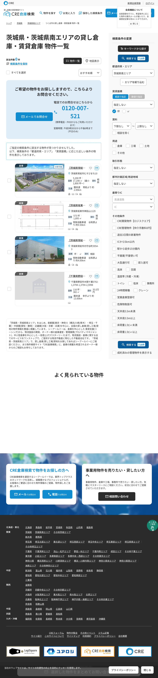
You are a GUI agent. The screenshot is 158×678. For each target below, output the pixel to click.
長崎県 (49, 618)
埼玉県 (28, 541)
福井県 (59, 570)
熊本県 (59, 618)
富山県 (38, 570)
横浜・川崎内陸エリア (85, 560)
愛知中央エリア (61, 575)
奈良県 (28, 603)
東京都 (28, 555)
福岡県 (28, 618)
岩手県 (49, 527)
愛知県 (28, 575)
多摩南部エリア (56, 555)
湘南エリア (30, 565)
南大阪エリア (76, 594)
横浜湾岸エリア (44, 560)
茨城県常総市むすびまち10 (84, 173)
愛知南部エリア (79, 575)
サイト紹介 (36, 635)
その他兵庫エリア (105, 599)
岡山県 (49, 608)
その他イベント (87, 632)
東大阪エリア (59, 594)
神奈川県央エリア (107, 560)
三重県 (28, 579)
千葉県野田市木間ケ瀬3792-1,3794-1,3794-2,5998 (84, 283)
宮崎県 (79, 618)
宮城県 (59, 527)
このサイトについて (54, 635)
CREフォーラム (56, 632)
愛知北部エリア (42, 575)
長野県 (79, 570)
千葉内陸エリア (99, 551)
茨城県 (28, 532)
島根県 (38, 608)
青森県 (38, 527)
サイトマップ (73, 635)
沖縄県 (102, 618)
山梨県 (69, 570)
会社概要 (122, 635)
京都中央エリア (42, 589)
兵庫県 (28, 599)
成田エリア (116, 551)
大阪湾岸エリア (42, 594)
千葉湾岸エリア (42, 551)
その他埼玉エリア (34, 546)
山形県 (79, 527)
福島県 (89, 527)
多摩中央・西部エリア (78, 555)
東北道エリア (59, 541)
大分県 (69, 618)
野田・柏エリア (81, 551)
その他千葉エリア (133, 551)
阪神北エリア (41, 599)
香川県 (38, 613)
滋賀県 (28, 584)
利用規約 (87, 635)
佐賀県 (38, 618)
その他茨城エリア (62, 532)
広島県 (59, 608)
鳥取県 (28, 608)
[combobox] (133, 199)
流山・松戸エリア (62, 551)
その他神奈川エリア (49, 565)
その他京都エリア (62, 589)
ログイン (150, 3)
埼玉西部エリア (77, 541)
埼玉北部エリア (42, 541)
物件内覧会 (72, 632)
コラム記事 (103, 632)
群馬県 (38, 536)
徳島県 (28, 613)
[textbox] (133, 199)
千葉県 (28, 551)
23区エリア (40, 555)
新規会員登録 (134, 3)
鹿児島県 (90, 618)
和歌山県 (39, 603)
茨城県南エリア (42, 532)
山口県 (69, 608)
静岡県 (100, 570)
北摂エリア (91, 594)
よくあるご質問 (152, 523)
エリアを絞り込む (134, 82)
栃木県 (28, 536)
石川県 (49, 570)
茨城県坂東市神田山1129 (83, 210)
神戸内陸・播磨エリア (82, 599)
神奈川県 (29, 560)
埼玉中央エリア (95, 541)
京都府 (28, 589)
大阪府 (28, 594)
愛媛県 (49, 613)
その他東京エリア (101, 555)
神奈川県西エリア (128, 560)
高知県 (59, 613)
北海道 (28, 527)
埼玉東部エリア (113, 541)
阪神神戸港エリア (60, 599)
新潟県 (28, 570)
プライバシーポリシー (105, 635)
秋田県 (69, 527)
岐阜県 (89, 570)
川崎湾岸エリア (63, 560)
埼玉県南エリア (132, 541)
